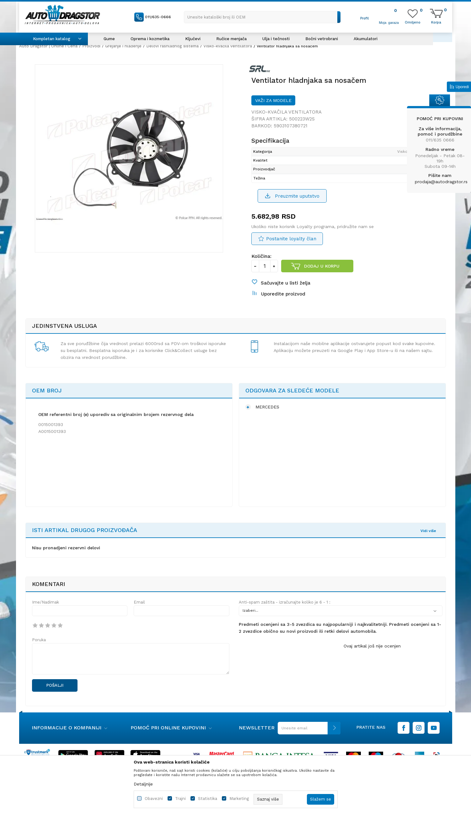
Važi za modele (273, 100)
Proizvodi (91, 46)
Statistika (207, 798)
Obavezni (154, 798)
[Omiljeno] (412, 21)
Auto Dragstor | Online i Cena (48, 46)
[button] (262, 17)
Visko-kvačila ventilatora (227, 46)
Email (139, 602)
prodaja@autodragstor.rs (441, 181)
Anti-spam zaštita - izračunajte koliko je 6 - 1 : (284, 602)
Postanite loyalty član (291, 239)
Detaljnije (143, 783)
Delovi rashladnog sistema (172, 46)
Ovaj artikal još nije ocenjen (372, 645)
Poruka (39, 639)
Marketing (239, 798)
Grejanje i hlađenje (123, 46)
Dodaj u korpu (322, 266)
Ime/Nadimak (45, 602)
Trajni (180, 798)
